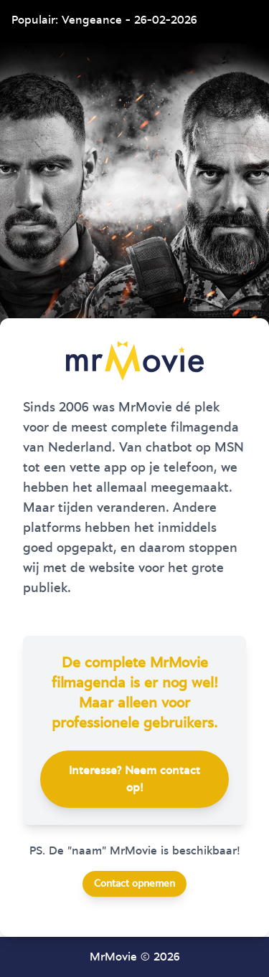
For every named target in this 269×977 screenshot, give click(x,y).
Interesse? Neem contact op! (134, 779)
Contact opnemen (134, 884)
